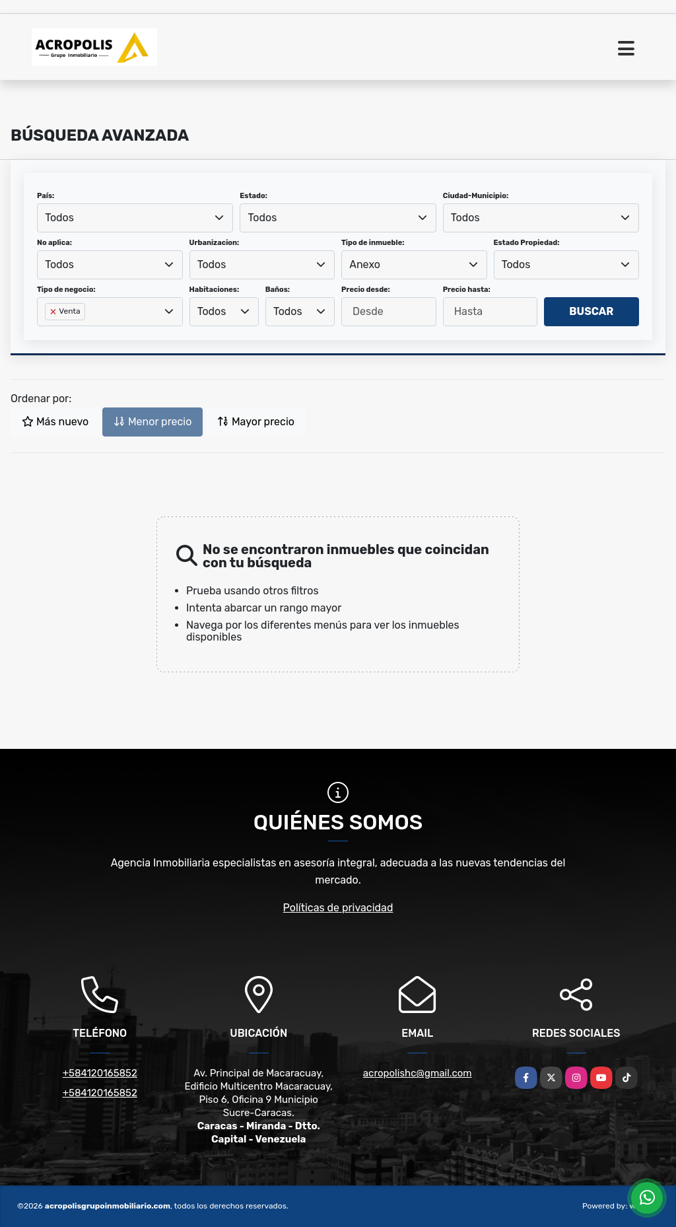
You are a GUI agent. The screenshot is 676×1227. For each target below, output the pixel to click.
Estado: (253, 196)
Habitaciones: (214, 289)
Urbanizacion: (214, 242)
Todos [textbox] (59, 217)
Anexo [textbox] (364, 264)
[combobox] (135, 217)
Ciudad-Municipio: (475, 196)
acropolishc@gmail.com (417, 1073)
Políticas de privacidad (338, 907)
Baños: (277, 289)
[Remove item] (54, 311)
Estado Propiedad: (527, 242)
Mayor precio (255, 421)
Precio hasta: (466, 289)
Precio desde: (365, 289)
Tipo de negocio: (66, 289)
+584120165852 (100, 1073)
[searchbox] (49, 332)
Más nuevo (55, 421)
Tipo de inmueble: (372, 242)
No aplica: (54, 242)
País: (45, 196)
